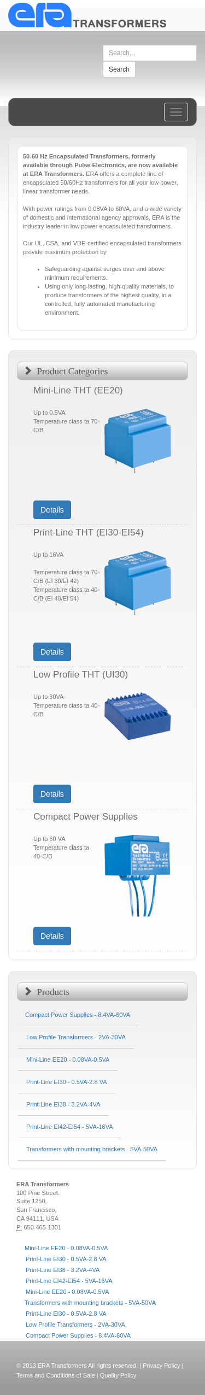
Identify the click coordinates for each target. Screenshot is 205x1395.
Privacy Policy (161, 1365)
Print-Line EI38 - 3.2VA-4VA (62, 1270)
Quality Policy (118, 1375)
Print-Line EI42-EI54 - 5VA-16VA (69, 1281)
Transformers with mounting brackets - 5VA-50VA (90, 1302)
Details (52, 509)
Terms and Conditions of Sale (55, 1375)
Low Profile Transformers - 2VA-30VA (75, 1324)
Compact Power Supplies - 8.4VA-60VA (78, 1335)
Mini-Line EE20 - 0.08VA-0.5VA (66, 1248)
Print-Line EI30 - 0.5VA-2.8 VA (66, 1259)
